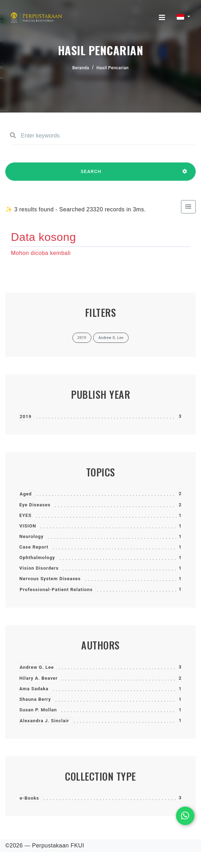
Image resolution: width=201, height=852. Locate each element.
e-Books (29, 798)
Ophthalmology (37, 557)
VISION (27, 526)
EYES (25, 515)
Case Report (33, 547)
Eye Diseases (35, 504)
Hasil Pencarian (113, 67)
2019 (26, 416)
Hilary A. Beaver (38, 678)
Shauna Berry (35, 699)
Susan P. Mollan (38, 709)
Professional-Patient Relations (56, 589)
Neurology (31, 536)
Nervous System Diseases (50, 578)
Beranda (80, 67)
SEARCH (91, 175)
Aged (26, 494)
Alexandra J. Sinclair (44, 720)
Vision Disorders (39, 568)
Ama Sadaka (33, 688)
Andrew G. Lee (37, 667)
